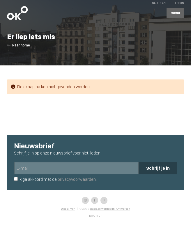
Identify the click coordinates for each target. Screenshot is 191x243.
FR (158, 2)
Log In (179, 3)
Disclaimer (68, 208)
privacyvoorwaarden (77, 179)
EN (164, 2)
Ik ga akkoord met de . (55, 179)
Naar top (95, 215)
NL (154, 2)
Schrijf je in (158, 168)
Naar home (18, 45)
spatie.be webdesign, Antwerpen (110, 208)
